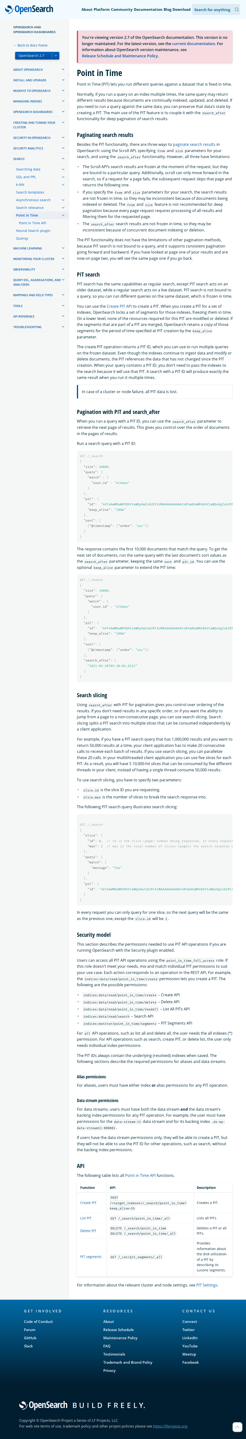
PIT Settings (206, 1285)
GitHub (30, 1337)
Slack (28, 1346)
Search (19, 159)
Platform (102, 9)
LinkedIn (190, 1337)
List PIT (86, 1218)
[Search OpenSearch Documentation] (216, 9)
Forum (29, 1329)
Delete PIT (88, 1230)
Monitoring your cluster (33, 259)
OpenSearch (30, 10)
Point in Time (27, 215)
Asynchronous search (33, 200)
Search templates (30, 192)
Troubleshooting (27, 327)
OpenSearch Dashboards (33, 112)
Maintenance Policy (120, 1337)
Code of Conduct (38, 1321)
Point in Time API (32, 223)
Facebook (190, 1362)
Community (122, 9)
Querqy (22, 238)
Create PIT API (119, 306)
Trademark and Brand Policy (127, 1362)
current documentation (193, 43)
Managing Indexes (27, 101)
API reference (24, 316)
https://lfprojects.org (170, 1426)
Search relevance (30, 207)
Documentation (148, 9)
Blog (167, 9)
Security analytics (28, 148)
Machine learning (27, 248)
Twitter (188, 1329)
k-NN (20, 184)
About (86, 9)
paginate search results (194, 144)
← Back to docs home (30, 45)
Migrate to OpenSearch (31, 91)
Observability (24, 269)
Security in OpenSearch (31, 138)
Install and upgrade (29, 80)
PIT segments (91, 1256)
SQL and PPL (26, 177)
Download (181, 9)
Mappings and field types (33, 295)
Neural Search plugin (33, 230)
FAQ (107, 1346)
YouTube (190, 1346)
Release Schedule (118, 1329)
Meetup (189, 1354)
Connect (189, 1321)
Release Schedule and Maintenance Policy (120, 56)
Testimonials (114, 1354)
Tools (18, 306)
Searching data (28, 169)
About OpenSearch (28, 70)
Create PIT (88, 1202)
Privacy (109, 1370)
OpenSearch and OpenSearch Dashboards (34, 29)
